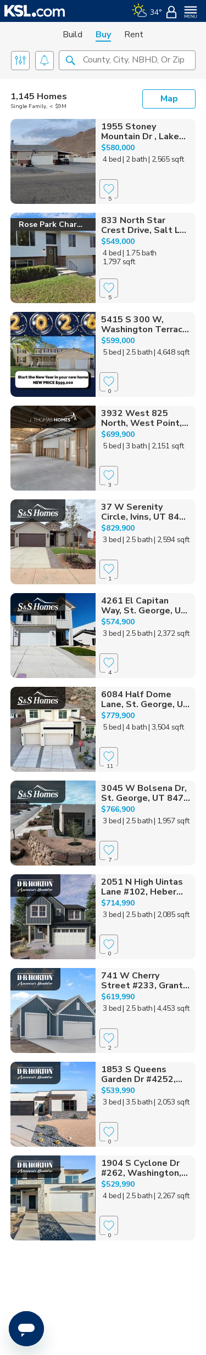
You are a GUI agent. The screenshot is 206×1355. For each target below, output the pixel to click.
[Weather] (147, 11)
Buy (103, 35)
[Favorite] (108, 188)
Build (72, 35)
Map (169, 99)
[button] (70, 59)
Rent (133, 35)
